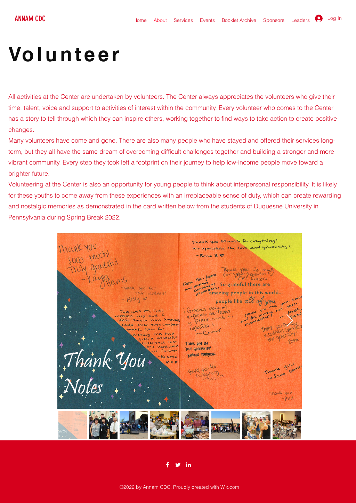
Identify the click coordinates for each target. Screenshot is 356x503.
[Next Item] (290, 321)
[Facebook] (167, 464)
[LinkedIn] (188, 464)
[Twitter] (178, 464)
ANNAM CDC (30, 18)
